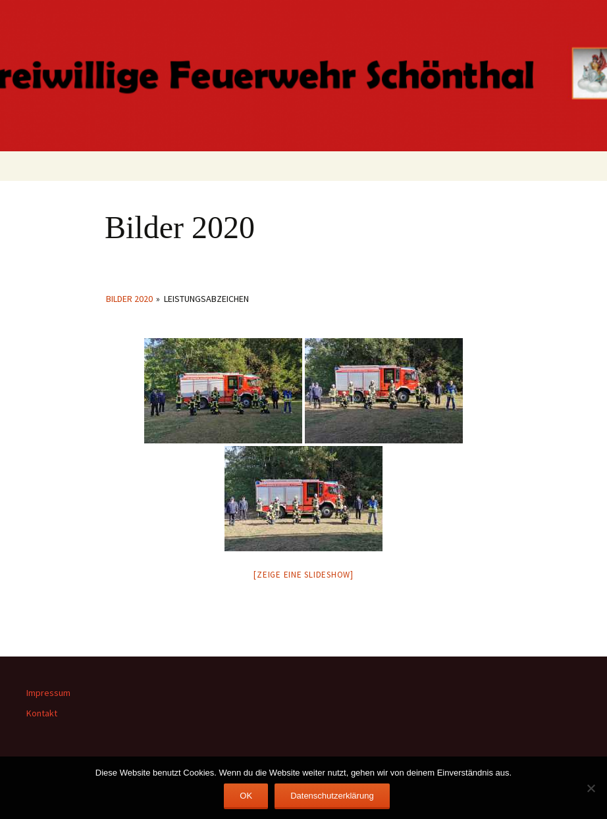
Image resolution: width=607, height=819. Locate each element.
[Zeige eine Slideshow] (303, 574)
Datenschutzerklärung (331, 796)
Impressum (48, 693)
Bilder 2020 (129, 299)
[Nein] (590, 788)
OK (246, 796)
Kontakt (41, 713)
